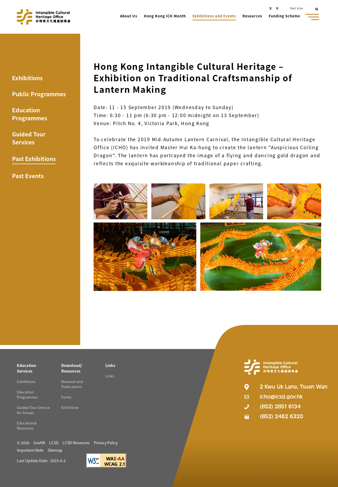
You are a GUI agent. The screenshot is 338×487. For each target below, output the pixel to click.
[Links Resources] (110, 365)
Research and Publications (72, 384)
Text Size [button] (296, 8)
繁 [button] (270, 8)
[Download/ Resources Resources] (71, 368)
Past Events (28, 176)
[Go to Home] (43, 17)
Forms (66, 397)
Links (109, 375)
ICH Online (70, 407)
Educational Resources (27, 425)
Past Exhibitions (34, 159)
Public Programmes (39, 94)
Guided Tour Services (28, 138)
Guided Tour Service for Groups (33, 410)
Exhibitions (27, 78)
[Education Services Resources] (26, 368)
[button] (128, 16)
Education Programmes (29, 114)
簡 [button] (277, 8)
